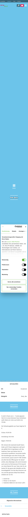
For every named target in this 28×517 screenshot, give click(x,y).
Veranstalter (8, 506)
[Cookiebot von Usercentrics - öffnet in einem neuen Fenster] (16, 227)
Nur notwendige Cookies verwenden (14, 288)
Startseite (9, 1)
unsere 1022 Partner (13, 241)
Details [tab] (14, 231)
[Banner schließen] (25, 226)
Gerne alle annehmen (14, 282)
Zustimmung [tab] (5, 231)
